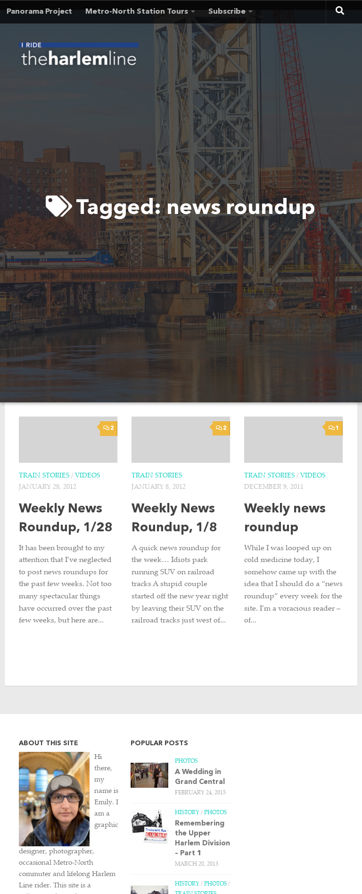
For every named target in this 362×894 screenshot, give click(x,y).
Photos (186, 761)
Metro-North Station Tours (136, 12)
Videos (87, 476)
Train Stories (44, 476)
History (187, 813)
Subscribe (227, 12)
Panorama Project (39, 12)
